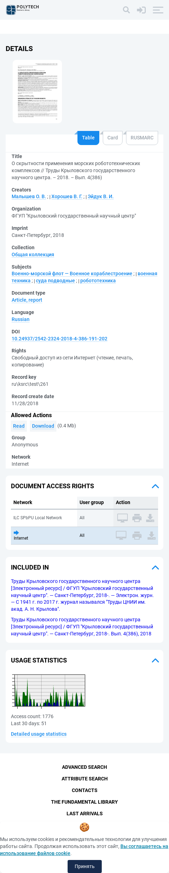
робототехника (98, 280)
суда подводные (55, 280)
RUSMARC (142, 137)
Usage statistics (39, 660)
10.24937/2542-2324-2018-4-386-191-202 (59, 338)
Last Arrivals (85, 813)
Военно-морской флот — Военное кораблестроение (72, 273)
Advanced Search (84, 767)
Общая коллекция (33, 254)
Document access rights (52, 486)
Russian (21, 319)
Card (112, 137)
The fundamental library (84, 802)
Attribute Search (85, 778)
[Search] (126, 9)
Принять (85, 866)
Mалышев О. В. (29, 196)
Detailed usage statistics (39, 734)
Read (19, 426)
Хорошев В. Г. (66, 196)
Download (43, 426)
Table (88, 137)
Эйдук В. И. (101, 196)
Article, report (27, 300)
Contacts (85, 790)
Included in (30, 567)
